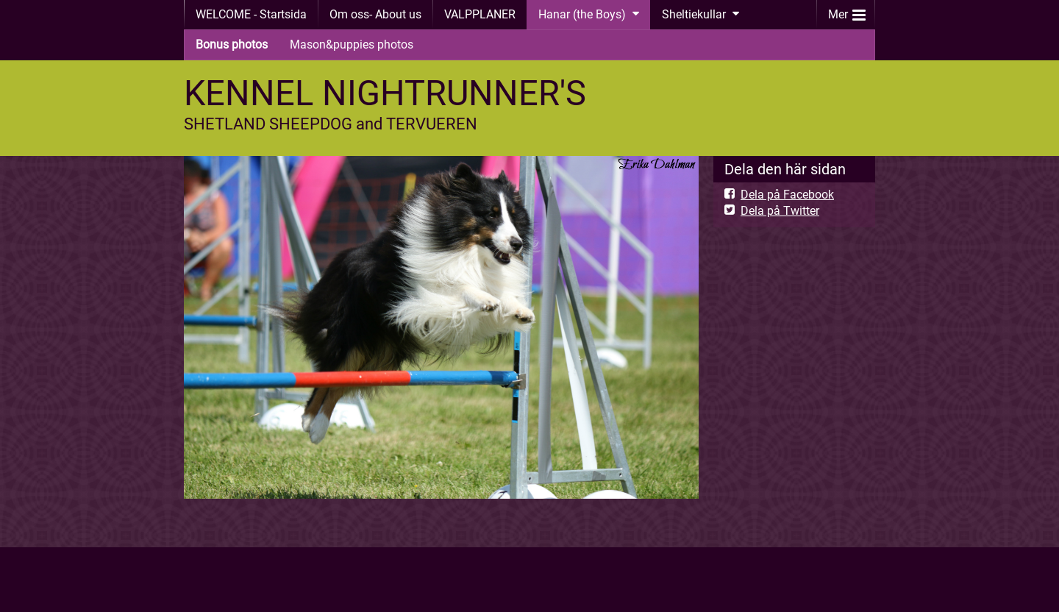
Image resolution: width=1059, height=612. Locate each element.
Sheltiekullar (694, 14)
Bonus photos (232, 44)
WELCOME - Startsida (251, 14)
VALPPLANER (480, 14)
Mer (847, 11)
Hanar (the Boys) (582, 14)
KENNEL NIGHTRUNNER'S (385, 93)
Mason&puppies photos (351, 44)
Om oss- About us (375, 14)
